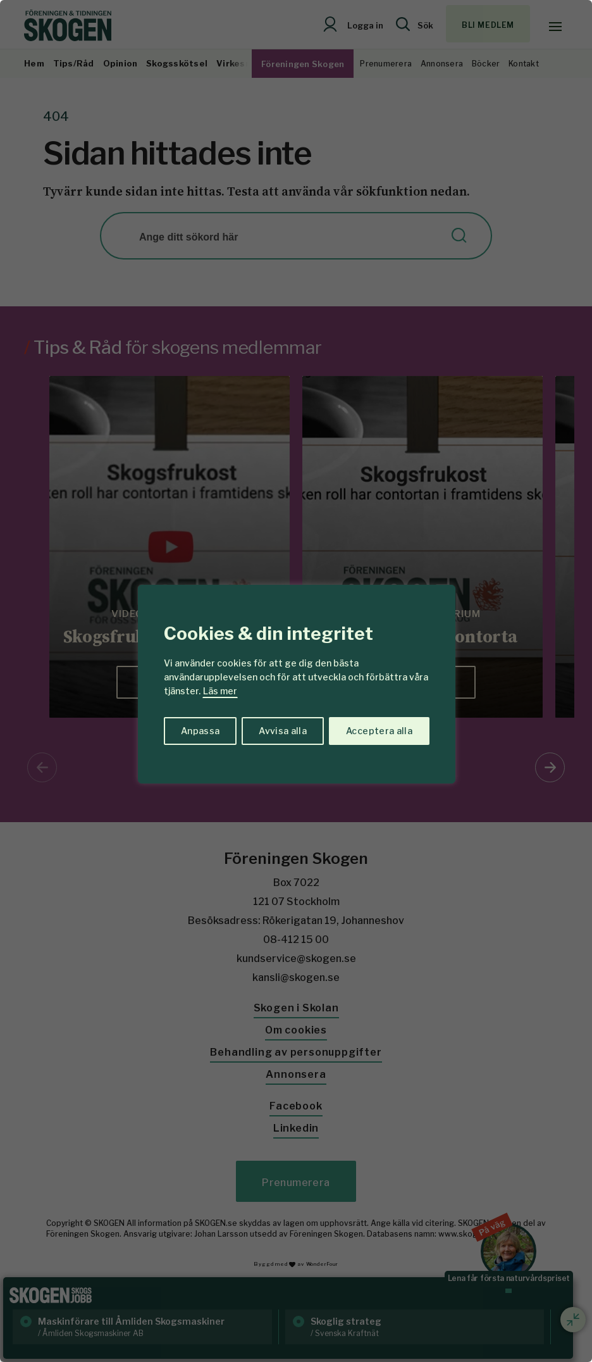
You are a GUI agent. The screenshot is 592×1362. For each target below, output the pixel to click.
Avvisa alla (283, 730)
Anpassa (200, 730)
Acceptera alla (379, 730)
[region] (296, 681)
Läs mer (220, 690)
